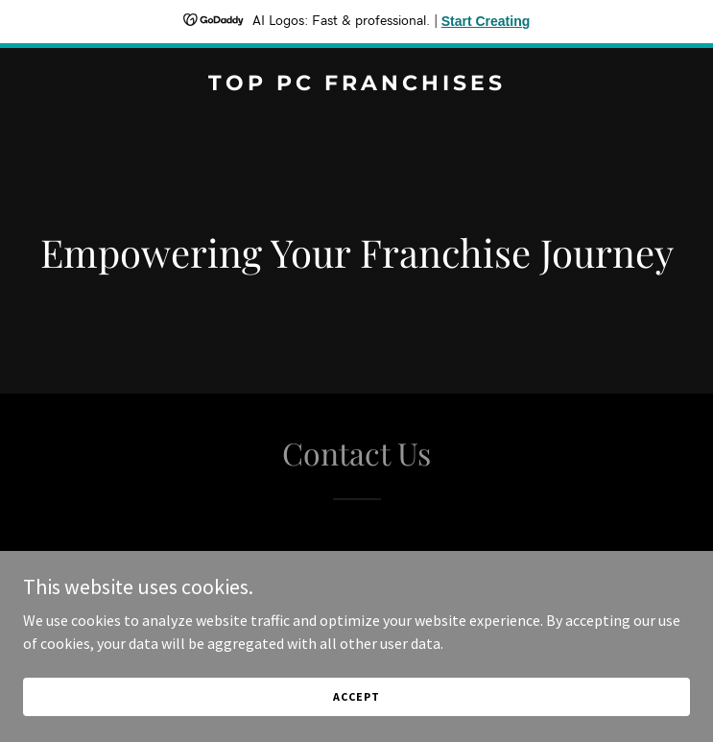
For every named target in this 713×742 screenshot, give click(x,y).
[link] (356, 84)
